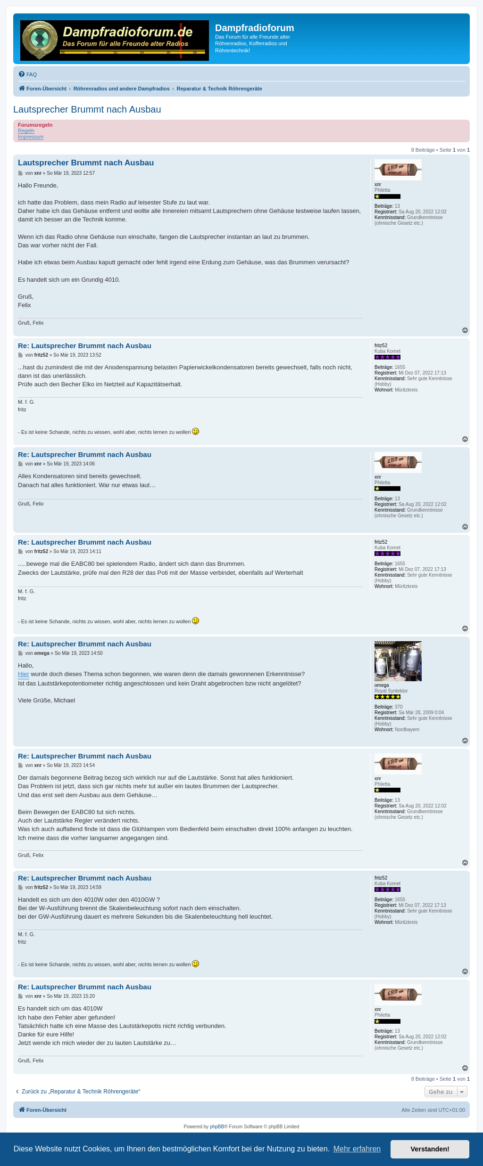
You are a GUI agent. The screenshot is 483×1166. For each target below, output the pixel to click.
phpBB (217, 1126)
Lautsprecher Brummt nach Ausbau (87, 109)
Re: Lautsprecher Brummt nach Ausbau (84, 346)
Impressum (30, 136)
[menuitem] (27, 74)
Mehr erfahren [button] (357, 1149)
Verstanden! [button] (430, 1149)
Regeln (26, 130)
